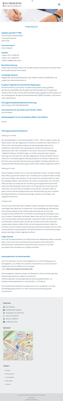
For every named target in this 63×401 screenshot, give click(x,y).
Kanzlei (7, 370)
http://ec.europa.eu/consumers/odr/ (19, 269)
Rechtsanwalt (9, 374)
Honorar (7, 384)
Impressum (31, 397)
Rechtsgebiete (9, 377)
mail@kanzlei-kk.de (12, 322)
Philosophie (8, 381)
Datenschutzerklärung (31, 400)
